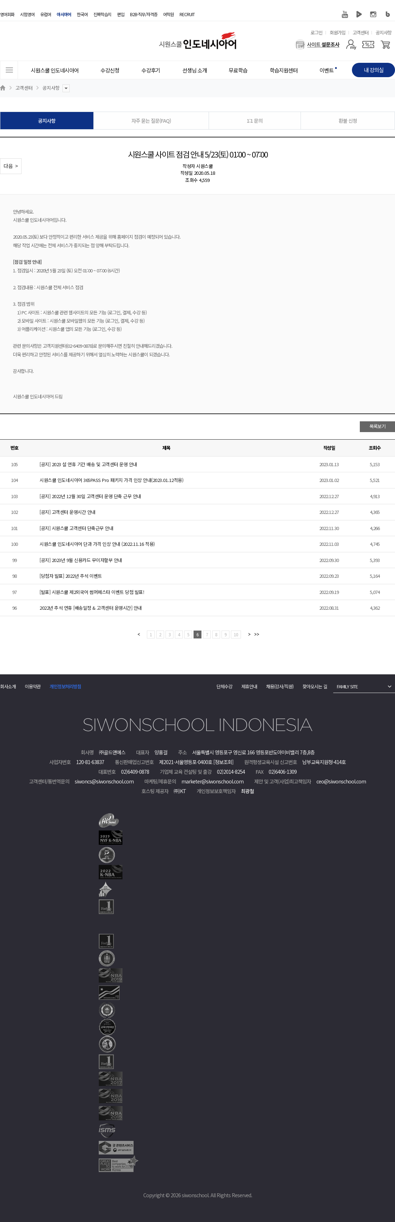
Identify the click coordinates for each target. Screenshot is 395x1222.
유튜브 (345, 14)
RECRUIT (187, 14)
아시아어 (64, 14)
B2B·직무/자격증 (143, 14)
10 (236, 634)
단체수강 (224, 686)
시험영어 (27, 14)
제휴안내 (249, 686)
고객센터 (360, 32)
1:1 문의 (254, 120)
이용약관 (33, 686)
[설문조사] (317, 44)
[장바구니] (385, 44)
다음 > (11, 165)
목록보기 (377, 426)
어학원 (168, 14)
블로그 (388, 14)
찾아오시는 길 (314, 686)
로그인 (316, 32)
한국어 (82, 14)
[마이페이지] (351, 44)
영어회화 (7, 14)
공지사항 (383, 32)
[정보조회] (223, 761)
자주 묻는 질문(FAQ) (151, 120)
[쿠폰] (368, 44)
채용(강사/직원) (279, 686)
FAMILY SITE (347, 686)
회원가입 (337, 32)
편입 (120, 14)
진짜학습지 (102, 14)
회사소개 (8, 686)
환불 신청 (348, 120)
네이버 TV (359, 14)
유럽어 (45, 14)
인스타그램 (373, 14)
